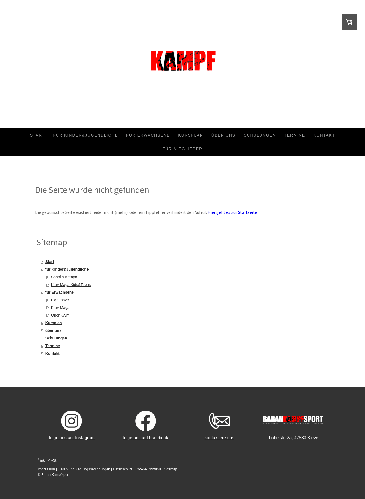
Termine (294, 135)
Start (37, 135)
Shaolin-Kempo (64, 277)
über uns (223, 135)
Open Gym (60, 315)
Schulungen (260, 135)
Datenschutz (123, 469)
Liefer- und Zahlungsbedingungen (84, 469)
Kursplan (190, 135)
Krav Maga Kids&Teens (71, 284)
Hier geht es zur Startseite (232, 212)
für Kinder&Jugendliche (85, 135)
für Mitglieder (182, 149)
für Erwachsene (148, 135)
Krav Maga (60, 307)
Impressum (46, 469)
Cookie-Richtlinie (148, 469)
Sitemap (170, 469)
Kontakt (324, 135)
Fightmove (60, 300)
